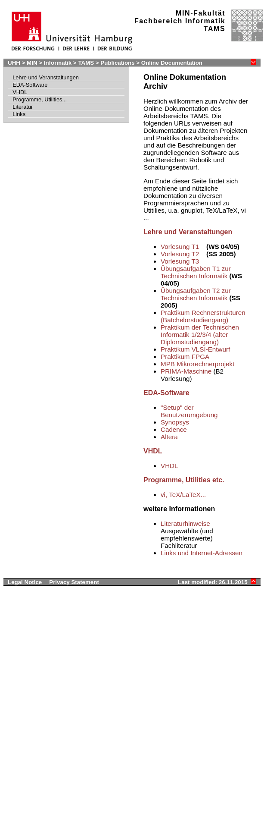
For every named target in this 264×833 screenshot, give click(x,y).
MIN (32, 63)
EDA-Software (29, 85)
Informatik (57, 63)
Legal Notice (25, 582)
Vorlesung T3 (180, 261)
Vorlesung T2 (180, 254)
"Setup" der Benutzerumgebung (189, 411)
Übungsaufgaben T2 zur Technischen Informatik (196, 294)
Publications (117, 63)
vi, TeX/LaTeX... (183, 494)
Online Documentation (171, 63)
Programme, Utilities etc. (183, 480)
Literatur (22, 107)
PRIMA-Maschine (186, 371)
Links (18, 114)
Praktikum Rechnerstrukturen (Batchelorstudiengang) (203, 316)
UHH (14, 63)
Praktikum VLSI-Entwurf (195, 349)
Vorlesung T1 (180, 246)
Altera (169, 436)
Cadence (174, 429)
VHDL (19, 92)
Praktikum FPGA (185, 356)
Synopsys (175, 422)
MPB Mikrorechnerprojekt (197, 364)
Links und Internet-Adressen (201, 552)
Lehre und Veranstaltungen (45, 77)
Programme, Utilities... (39, 99)
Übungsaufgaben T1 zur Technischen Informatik (196, 272)
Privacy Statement (74, 582)
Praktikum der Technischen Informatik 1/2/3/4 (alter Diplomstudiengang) (200, 335)
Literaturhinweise (185, 523)
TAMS (86, 63)
